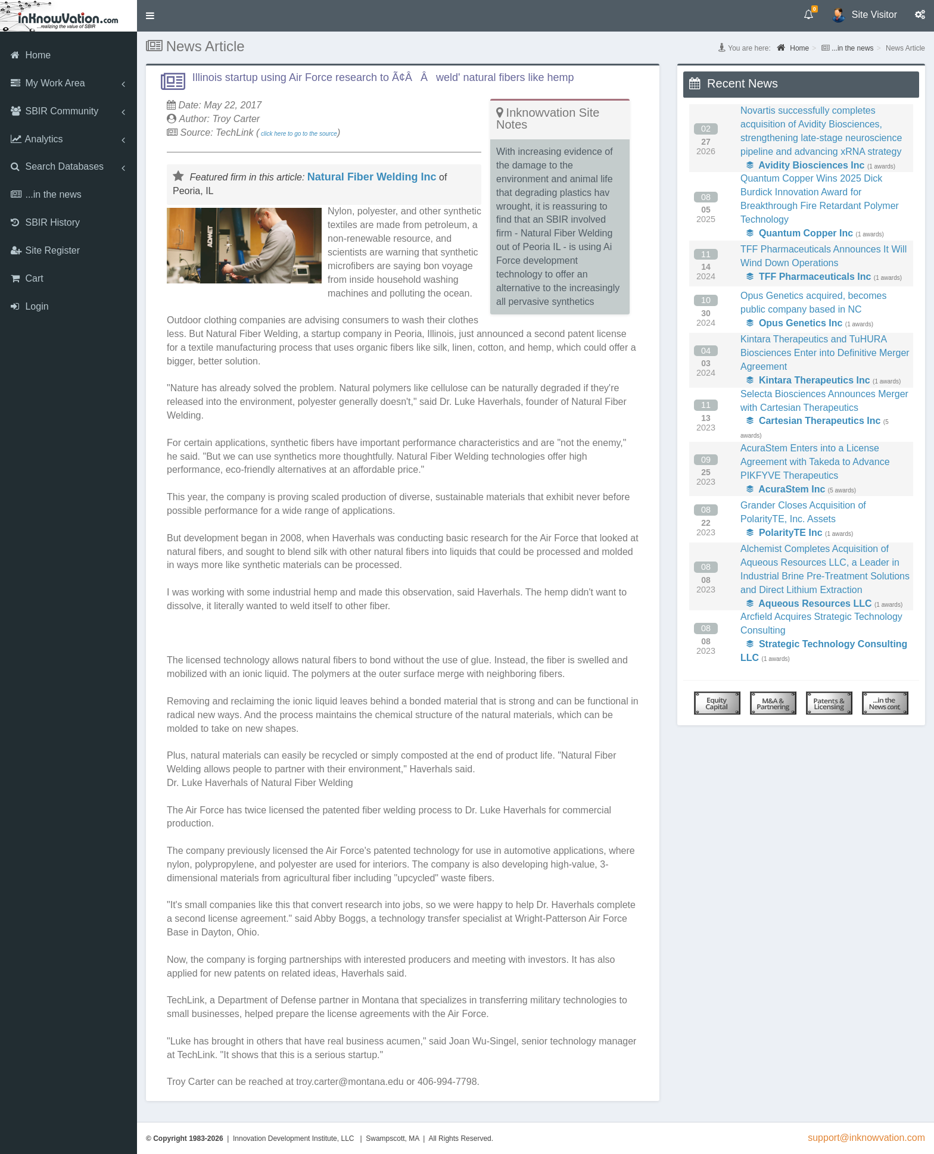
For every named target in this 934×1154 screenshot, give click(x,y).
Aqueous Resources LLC (809, 603)
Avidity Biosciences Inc (805, 165)
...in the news (853, 48)
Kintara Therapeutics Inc (808, 380)
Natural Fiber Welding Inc (372, 177)
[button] (150, 16)
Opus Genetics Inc (794, 323)
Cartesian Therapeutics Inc (813, 421)
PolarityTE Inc (784, 533)
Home (793, 47)
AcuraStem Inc (785, 489)
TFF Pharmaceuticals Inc (808, 277)
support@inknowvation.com (866, 1138)
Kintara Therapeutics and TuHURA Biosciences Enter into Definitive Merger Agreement (825, 353)
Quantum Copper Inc (799, 233)
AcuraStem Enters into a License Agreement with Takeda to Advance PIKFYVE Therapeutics (815, 462)
